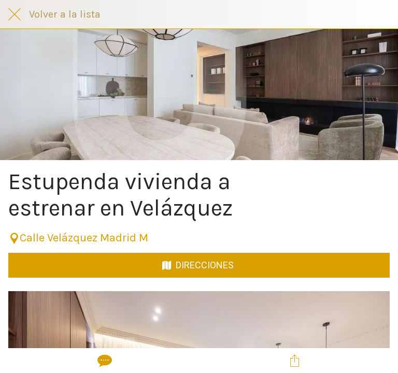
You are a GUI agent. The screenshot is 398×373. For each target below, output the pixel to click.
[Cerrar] (14, 14)
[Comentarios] (103, 360)
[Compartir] (294, 360)
